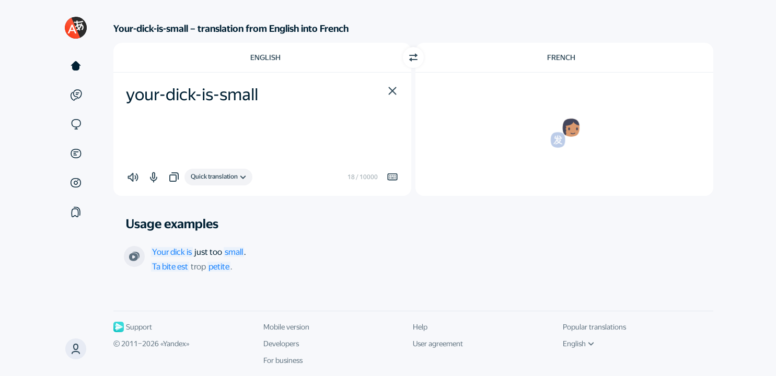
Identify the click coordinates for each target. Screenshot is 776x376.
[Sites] (75, 124)
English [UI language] (578, 343)
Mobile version (286, 327)
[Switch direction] (413, 57)
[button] (75, 348)
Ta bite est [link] (170, 267)
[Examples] (75, 95)
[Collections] (75, 212)
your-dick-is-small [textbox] (192, 94)
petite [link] (219, 267)
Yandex (174, 343)
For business (283, 360)
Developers (281, 343)
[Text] (75, 65)
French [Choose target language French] (561, 57)
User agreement (438, 343)
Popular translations (594, 327)
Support (132, 327)
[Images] (75, 182)
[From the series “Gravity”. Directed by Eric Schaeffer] (134, 256)
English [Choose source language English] (265, 57)
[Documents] (75, 153)
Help (420, 327)
